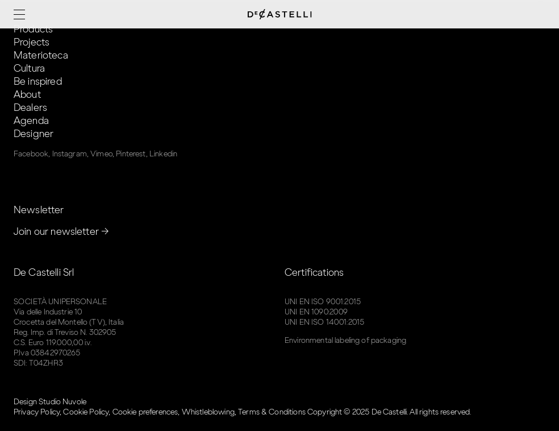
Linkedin (163, 154)
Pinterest (130, 154)
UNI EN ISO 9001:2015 (323, 301)
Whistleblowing (208, 412)
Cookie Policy (86, 412)
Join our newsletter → (61, 231)
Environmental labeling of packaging (345, 340)
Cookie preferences (145, 412)
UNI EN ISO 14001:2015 (324, 322)
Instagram (69, 154)
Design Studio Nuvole (50, 402)
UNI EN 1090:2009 (316, 312)
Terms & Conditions (272, 412)
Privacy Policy (37, 412)
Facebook (31, 154)
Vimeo (101, 154)
